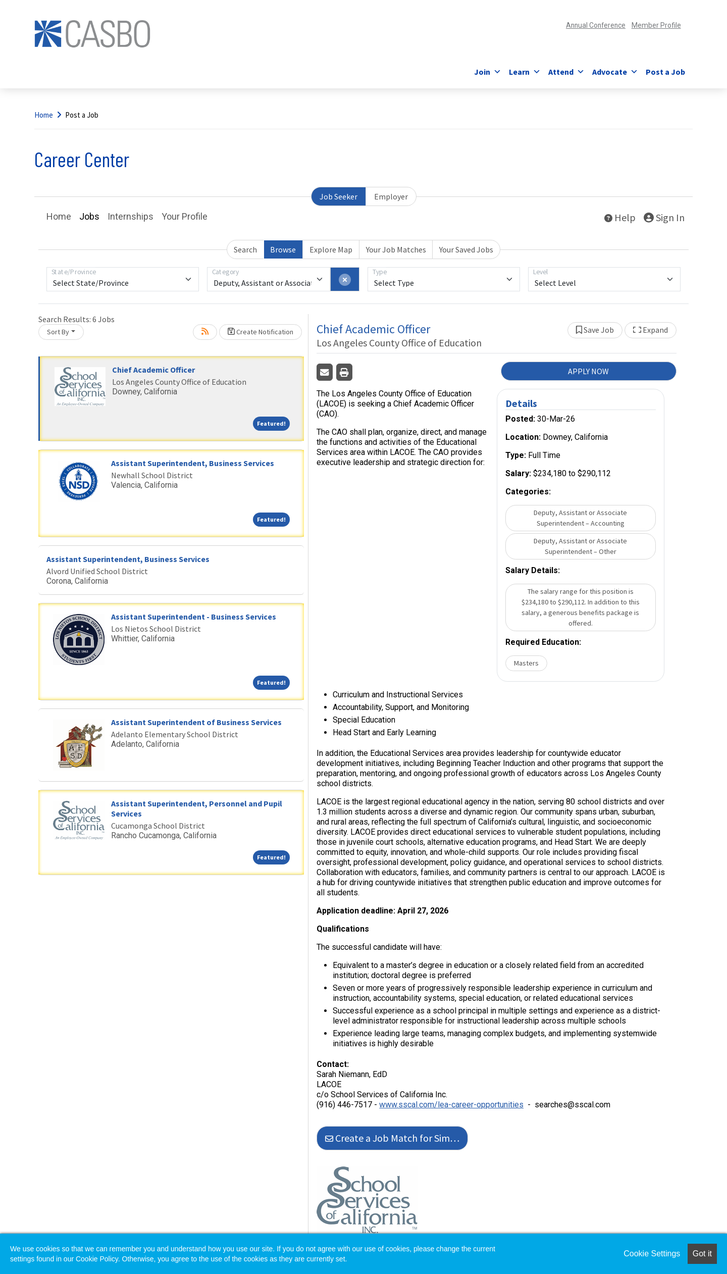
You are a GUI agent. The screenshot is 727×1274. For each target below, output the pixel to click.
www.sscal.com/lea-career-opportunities (451, 1104)
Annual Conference (578, 25)
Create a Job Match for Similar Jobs (396, 1138)
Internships (130, 216)
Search (245, 249)
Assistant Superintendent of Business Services (196, 722)
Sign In (664, 217)
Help (620, 217)
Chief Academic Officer (153, 370)
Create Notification (260, 331)
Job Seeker (338, 196)
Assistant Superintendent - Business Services (193, 616)
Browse (283, 249)
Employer (391, 196)
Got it (702, 1253)
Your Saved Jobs (466, 249)
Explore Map (330, 249)
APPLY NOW (588, 371)
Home (43, 115)
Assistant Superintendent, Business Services (192, 463)
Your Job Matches (396, 249)
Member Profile (651, 25)
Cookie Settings (652, 1253)
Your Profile (184, 216)
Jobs (89, 216)
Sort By (58, 331)
